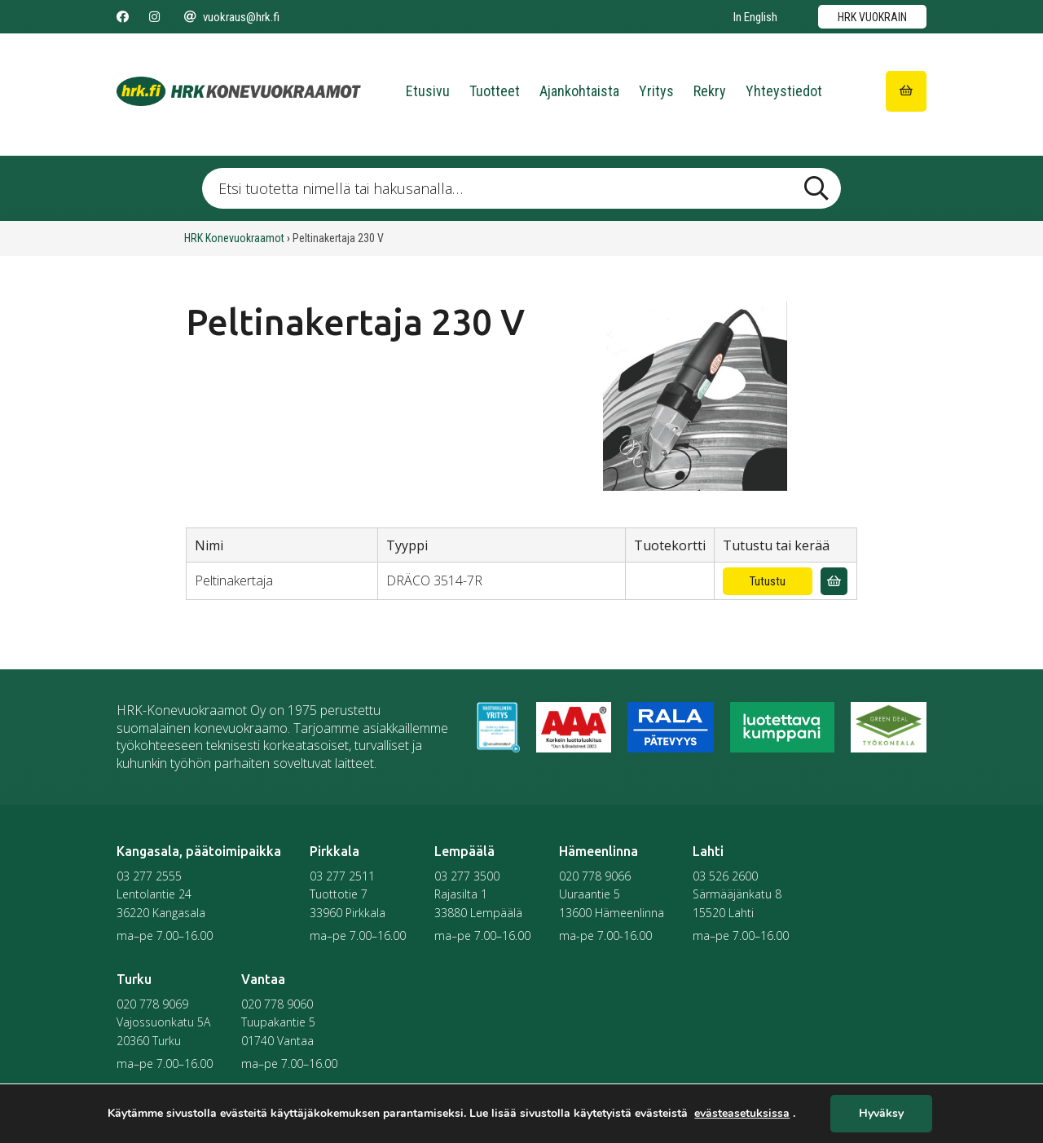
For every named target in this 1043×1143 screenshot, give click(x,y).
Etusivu (428, 90)
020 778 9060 (277, 1004)
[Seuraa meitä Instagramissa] (154, 17)
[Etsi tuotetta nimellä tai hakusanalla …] (521, 188)
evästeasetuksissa (742, 1113)
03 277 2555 (149, 876)
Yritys (656, 90)
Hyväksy (881, 1114)
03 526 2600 (725, 876)
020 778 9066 (595, 876)
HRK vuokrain (872, 17)
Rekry (709, 90)
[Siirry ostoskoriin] (906, 91)
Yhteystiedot (784, 90)
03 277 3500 (466, 876)
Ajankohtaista (579, 90)
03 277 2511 (342, 876)
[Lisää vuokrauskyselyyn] (834, 581)
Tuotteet (494, 90)
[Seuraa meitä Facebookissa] (123, 17)
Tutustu (768, 581)
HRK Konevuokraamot (234, 238)
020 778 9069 (152, 1004)
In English (755, 17)
